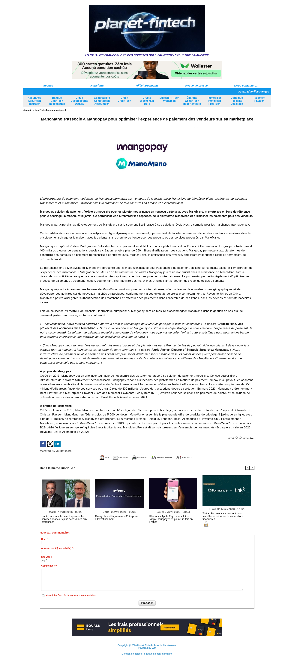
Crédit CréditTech (124, 99)
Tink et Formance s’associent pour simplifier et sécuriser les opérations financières (225, 514)
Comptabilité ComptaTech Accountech (102, 100)
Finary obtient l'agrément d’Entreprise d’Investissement (113, 517)
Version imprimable (128, 457)
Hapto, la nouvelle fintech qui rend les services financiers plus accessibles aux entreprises (65, 517)
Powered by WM (147, 647)
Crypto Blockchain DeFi (147, 100)
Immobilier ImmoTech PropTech (214, 100)
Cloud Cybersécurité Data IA (79, 100)
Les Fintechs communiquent (48, 110)
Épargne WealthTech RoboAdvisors (192, 100)
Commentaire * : (49, 565)
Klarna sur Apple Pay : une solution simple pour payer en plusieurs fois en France (172, 517)
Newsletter (97, 85)
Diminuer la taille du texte (214, 457)
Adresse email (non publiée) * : (57, 547)
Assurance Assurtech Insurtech (34, 100)
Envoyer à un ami (94, 457)
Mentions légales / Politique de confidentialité (147, 653)
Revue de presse (196, 85)
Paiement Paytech (259, 99)
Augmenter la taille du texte (169, 457)
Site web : (46, 556)
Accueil (48, 85)
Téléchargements (146, 85)
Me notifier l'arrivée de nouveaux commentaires (71, 595)
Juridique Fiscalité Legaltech (237, 100)
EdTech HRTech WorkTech (169, 99)
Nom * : (45, 539)
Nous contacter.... (246, 85)
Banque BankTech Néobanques (57, 100)
